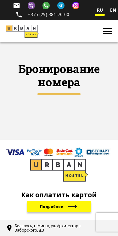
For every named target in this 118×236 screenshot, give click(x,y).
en (113, 10)
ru (100, 10)
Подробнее (59, 206)
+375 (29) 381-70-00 (42, 14)
